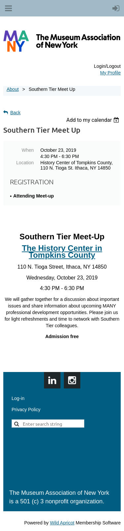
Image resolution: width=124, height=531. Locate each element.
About (13, 89)
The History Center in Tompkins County (62, 251)
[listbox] (93, 120)
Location (25, 162)
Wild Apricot (62, 522)
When (27, 150)
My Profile (110, 72)
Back (15, 112)
